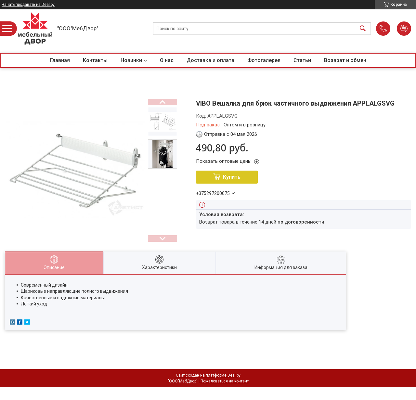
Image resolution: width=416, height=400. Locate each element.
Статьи (302, 60)
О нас (167, 60)
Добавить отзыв (404, 28)
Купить (231, 177)
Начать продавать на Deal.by (28, 4)
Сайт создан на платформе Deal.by (208, 375)
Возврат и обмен (345, 60)
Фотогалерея (263, 60)
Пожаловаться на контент (225, 381)
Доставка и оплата (210, 60)
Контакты (95, 60)
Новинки (131, 60)
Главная (60, 60)
